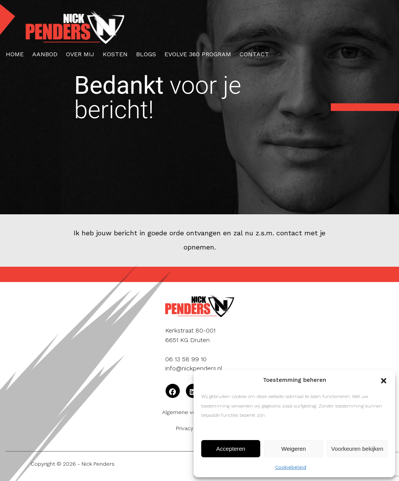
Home (15, 54)
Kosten (115, 54)
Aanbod (44, 54)
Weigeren (293, 448)
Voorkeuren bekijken (357, 448)
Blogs (146, 54)
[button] (384, 380)
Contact (254, 54)
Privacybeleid (193, 428)
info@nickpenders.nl (193, 368)
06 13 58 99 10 (186, 359)
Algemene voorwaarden (192, 412)
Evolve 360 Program (197, 54)
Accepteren (230, 448)
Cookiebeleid (290, 467)
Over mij (80, 54)
